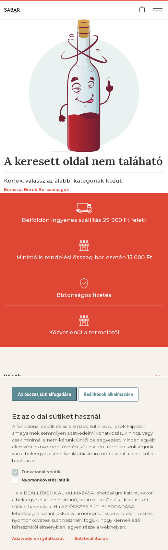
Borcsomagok (54, 189)
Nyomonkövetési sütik (45, 480)
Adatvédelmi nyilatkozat (38, 538)
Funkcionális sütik (41, 472)
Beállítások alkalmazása (108, 394)
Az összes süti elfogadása (44, 394)
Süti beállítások (91, 538)
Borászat (13, 189)
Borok (30, 189)
